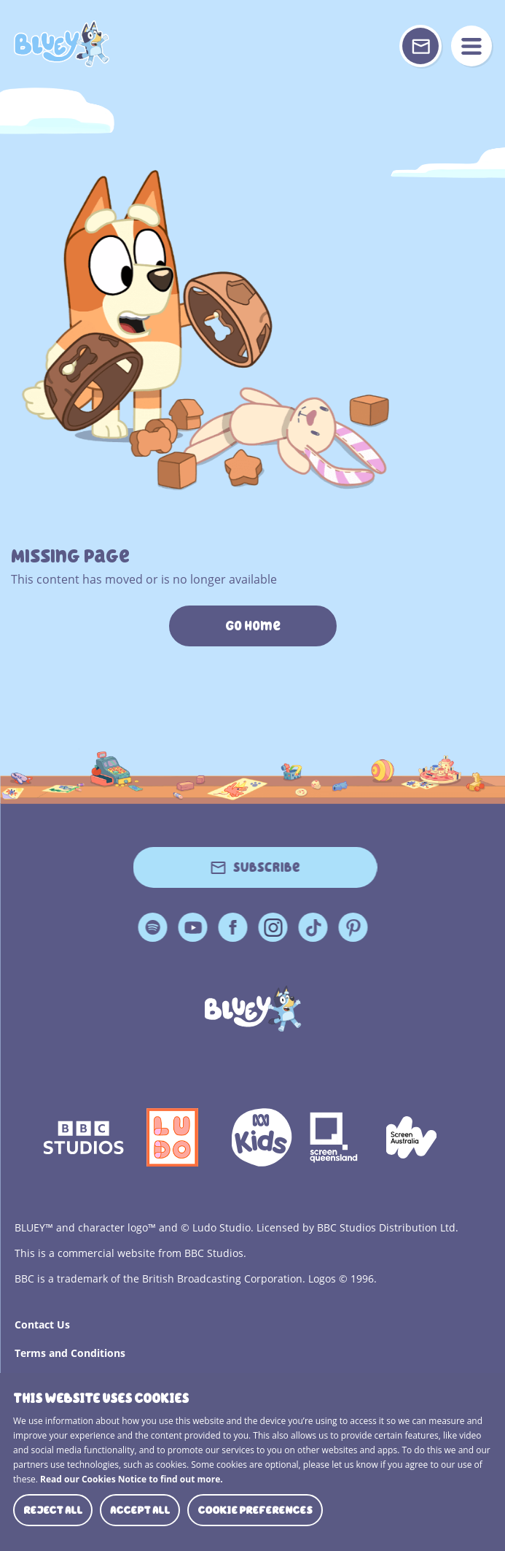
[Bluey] (252, 1009)
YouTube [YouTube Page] (192, 927)
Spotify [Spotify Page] (152, 927)
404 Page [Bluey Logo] (61, 43)
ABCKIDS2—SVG (261, 1137)
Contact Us (42, 1324)
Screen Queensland (335, 1137)
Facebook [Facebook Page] (232, 927)
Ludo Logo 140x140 (173, 1137)
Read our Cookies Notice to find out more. (131, 1479)
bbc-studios (84, 1137)
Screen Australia (411, 1137)
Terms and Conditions (70, 1353)
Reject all (52, 1510)
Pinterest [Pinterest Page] (352, 927)
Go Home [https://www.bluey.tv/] (253, 626)
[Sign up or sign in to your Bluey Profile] (420, 46)
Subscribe (266, 867)
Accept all (140, 1510)
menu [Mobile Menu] (471, 46)
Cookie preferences (255, 1510)
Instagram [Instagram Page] (272, 927)
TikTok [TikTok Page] (312, 927)
